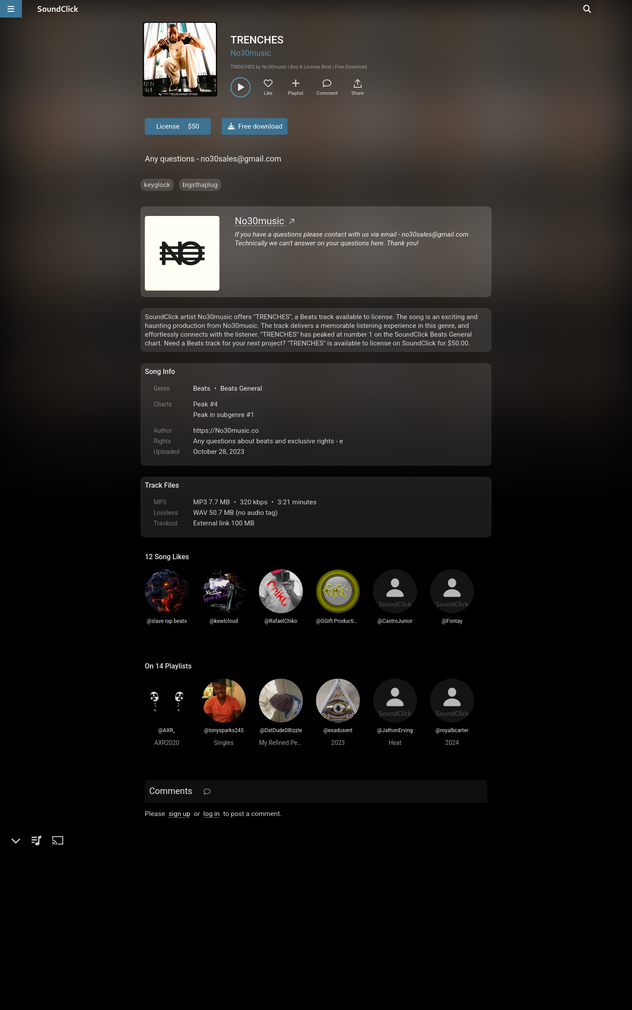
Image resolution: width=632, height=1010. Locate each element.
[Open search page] (623, 9)
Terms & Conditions (225, 910)
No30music (250, 53)
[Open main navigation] (11, 9)
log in (211, 814)
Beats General (241, 388)
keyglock (157, 185)
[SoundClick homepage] (58, 9)
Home (158, 910)
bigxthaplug (200, 185)
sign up (179, 814)
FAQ (182, 910)
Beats (201, 388)
